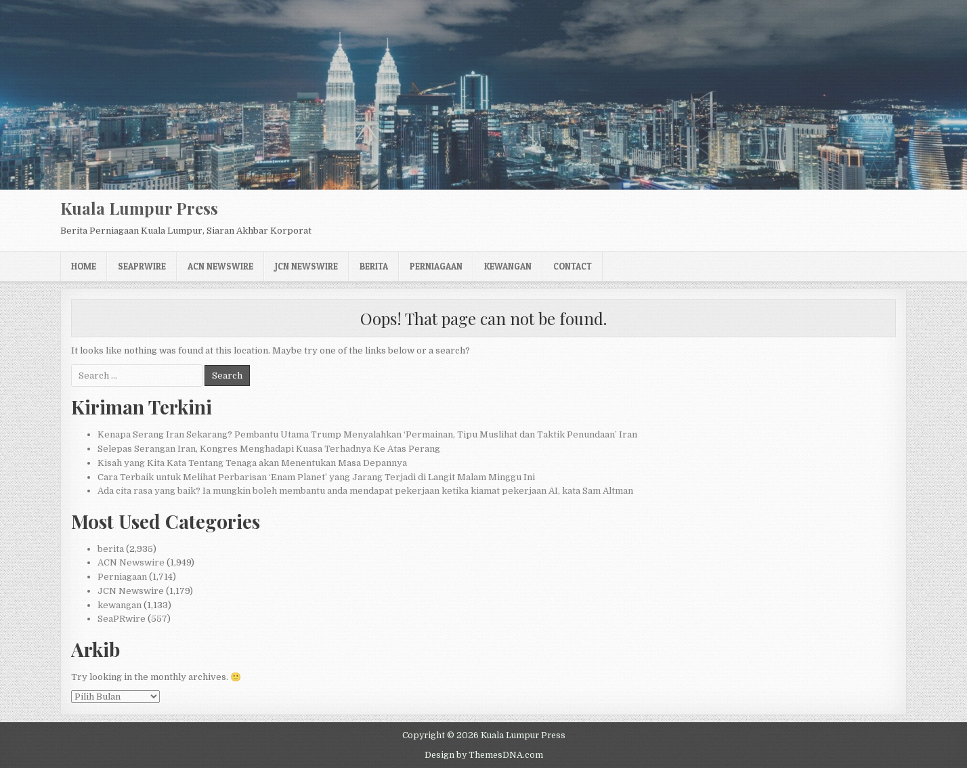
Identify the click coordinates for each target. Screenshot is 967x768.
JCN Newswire (306, 266)
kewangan (508, 266)
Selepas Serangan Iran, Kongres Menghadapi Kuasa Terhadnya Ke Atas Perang (269, 449)
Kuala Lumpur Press (139, 208)
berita (374, 266)
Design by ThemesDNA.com (484, 755)
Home (83, 266)
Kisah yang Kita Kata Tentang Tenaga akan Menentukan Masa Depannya (252, 463)
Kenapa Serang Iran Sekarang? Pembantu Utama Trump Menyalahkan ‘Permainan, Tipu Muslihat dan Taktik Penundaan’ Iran (367, 434)
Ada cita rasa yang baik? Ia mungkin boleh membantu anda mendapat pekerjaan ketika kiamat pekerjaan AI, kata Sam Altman (365, 491)
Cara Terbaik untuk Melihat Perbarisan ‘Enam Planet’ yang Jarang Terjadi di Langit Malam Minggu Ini (316, 477)
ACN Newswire (220, 266)
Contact (572, 266)
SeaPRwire (142, 266)
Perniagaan (436, 266)
